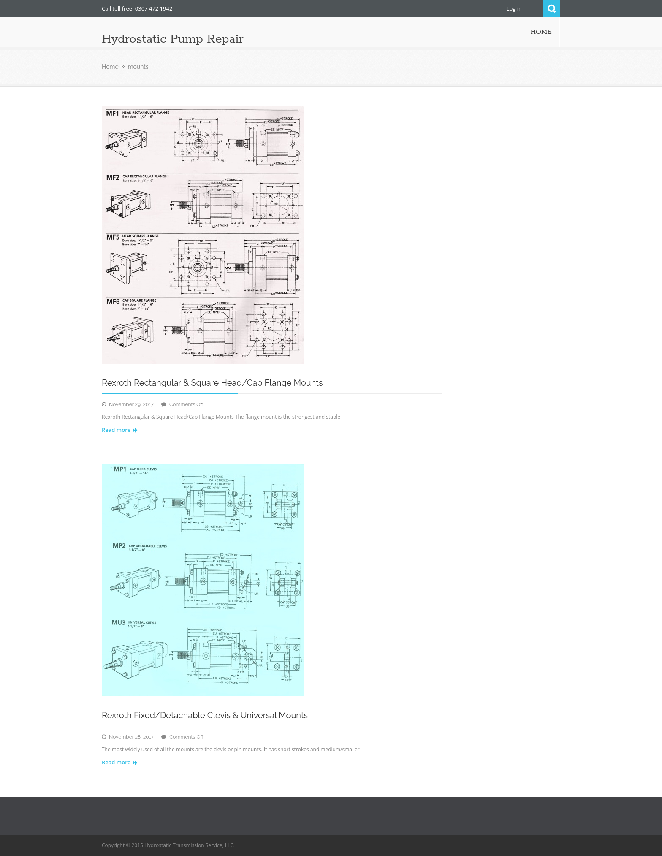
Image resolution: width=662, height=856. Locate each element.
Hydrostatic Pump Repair (173, 39)
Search (551, 8)
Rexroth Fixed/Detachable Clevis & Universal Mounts (205, 715)
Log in (514, 8)
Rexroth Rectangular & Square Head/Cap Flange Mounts (212, 383)
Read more (120, 429)
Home (110, 66)
